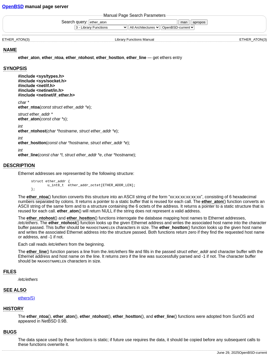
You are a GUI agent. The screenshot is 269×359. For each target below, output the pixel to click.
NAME (10, 49)
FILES (9, 274)
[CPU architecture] (144, 27)
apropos (199, 22)
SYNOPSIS (15, 68)
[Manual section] (101, 27)
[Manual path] (177, 27)
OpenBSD (13, 6)
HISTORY (13, 311)
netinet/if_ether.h (56, 95)
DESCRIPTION (19, 165)
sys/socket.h (51, 81)
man (183, 22)
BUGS (10, 334)
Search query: (120, 22)
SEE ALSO (14, 292)
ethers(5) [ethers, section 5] (26, 300)
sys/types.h (50, 76)
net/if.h (46, 85)
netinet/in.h (50, 90)
